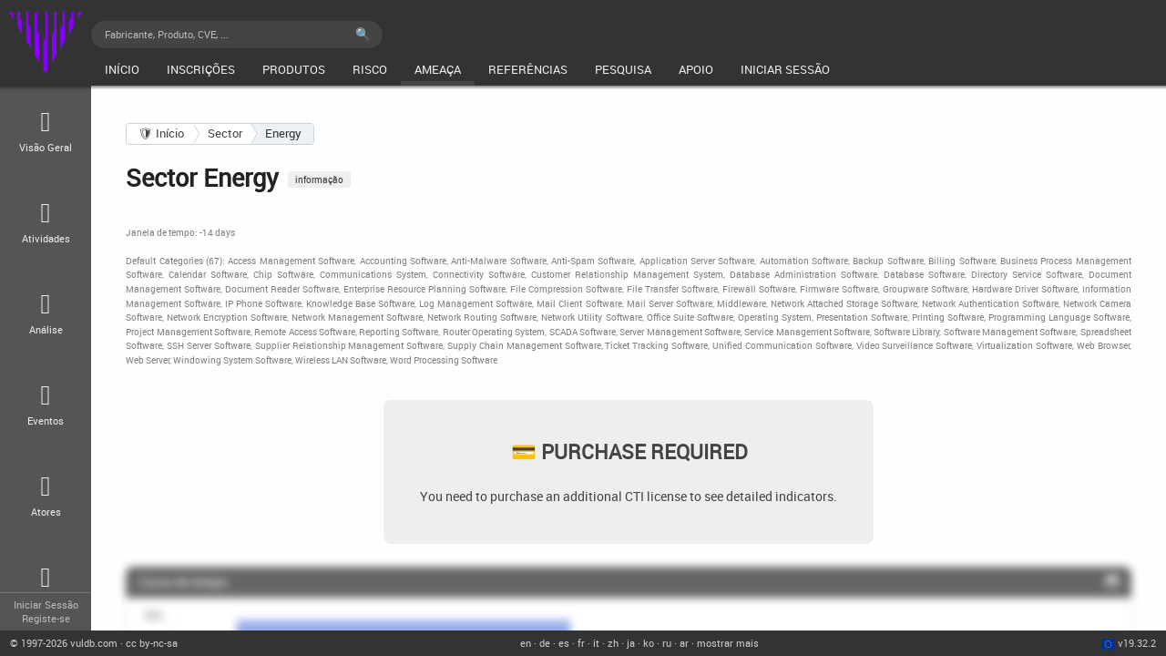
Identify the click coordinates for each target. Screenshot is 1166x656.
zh (613, 643)
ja (631, 643)
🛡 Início (161, 133)
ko (648, 643)
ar (684, 643)
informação (319, 179)
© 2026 (64, 643)
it (596, 643)
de (544, 643)
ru (666, 643)
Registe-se (46, 618)
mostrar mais (728, 643)
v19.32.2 (1137, 643)
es (563, 643)
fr (581, 643)
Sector (225, 133)
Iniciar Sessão (46, 604)
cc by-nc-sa (152, 643)
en (525, 643)
